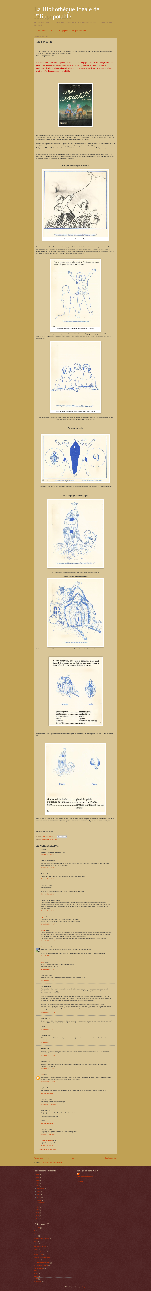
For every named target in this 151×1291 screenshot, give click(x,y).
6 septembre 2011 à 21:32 (49, 1104)
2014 (37, 1177)
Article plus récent (41, 1158)
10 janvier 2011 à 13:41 (48, 956)
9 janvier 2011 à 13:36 (47, 868)
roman (35, 1271)
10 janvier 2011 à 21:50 (48, 1012)
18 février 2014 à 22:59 (48, 1134)
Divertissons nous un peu (41, 1238)
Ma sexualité (40, 1202)
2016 (37, 1174)
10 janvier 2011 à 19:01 (48, 980)
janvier (39, 1200)
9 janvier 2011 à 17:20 (47, 879)
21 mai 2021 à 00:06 (47, 1145)
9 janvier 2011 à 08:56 (47, 854)
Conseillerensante (47, 1140)
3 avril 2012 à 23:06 (47, 1123)
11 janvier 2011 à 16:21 (48, 1029)
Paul (42, 1075)
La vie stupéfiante (44, 30)
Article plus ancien (109, 1158)
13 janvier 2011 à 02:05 (48, 1055)
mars (39, 1194)
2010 (37, 1207)
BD (34, 1233)
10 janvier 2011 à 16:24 (48, 969)
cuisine (36, 1236)
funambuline (45, 947)
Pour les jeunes (46, 839)
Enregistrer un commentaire (47, 1149)
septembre (40, 1188)
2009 (37, 1210)
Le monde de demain (40, 1252)
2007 (37, 1216)
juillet (39, 1191)
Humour (36, 1249)
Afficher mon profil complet (85, 1176)
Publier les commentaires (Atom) (52, 1162)
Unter (43, 962)
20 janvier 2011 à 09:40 (48, 1082)
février (39, 1197)
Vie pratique (37, 1281)
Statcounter (80, 1182)
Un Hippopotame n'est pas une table (71, 30)
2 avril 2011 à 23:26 (47, 1093)
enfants (36, 1241)
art (34, 1230)
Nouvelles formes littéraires (42, 1257)
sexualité (54, 839)
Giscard (36, 1244)
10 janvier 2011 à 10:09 (48, 941)
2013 (37, 1180)
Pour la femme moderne (41, 1265)
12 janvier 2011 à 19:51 (48, 1042)
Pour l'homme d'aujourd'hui (42, 1263)
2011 (37, 1186)
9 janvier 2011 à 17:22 (47, 894)
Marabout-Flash (38, 1254)
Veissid (36, 1279)
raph (42, 917)
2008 (37, 1213)
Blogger (84, 1287)
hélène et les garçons (40, 1246)
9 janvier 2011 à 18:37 (47, 911)
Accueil (75, 1158)
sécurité (36, 1273)
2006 (37, 1218)
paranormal (37, 1260)
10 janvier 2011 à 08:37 (48, 924)
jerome (43, 930)
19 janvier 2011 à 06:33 (48, 1068)
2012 (37, 1183)
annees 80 (37, 1228)
